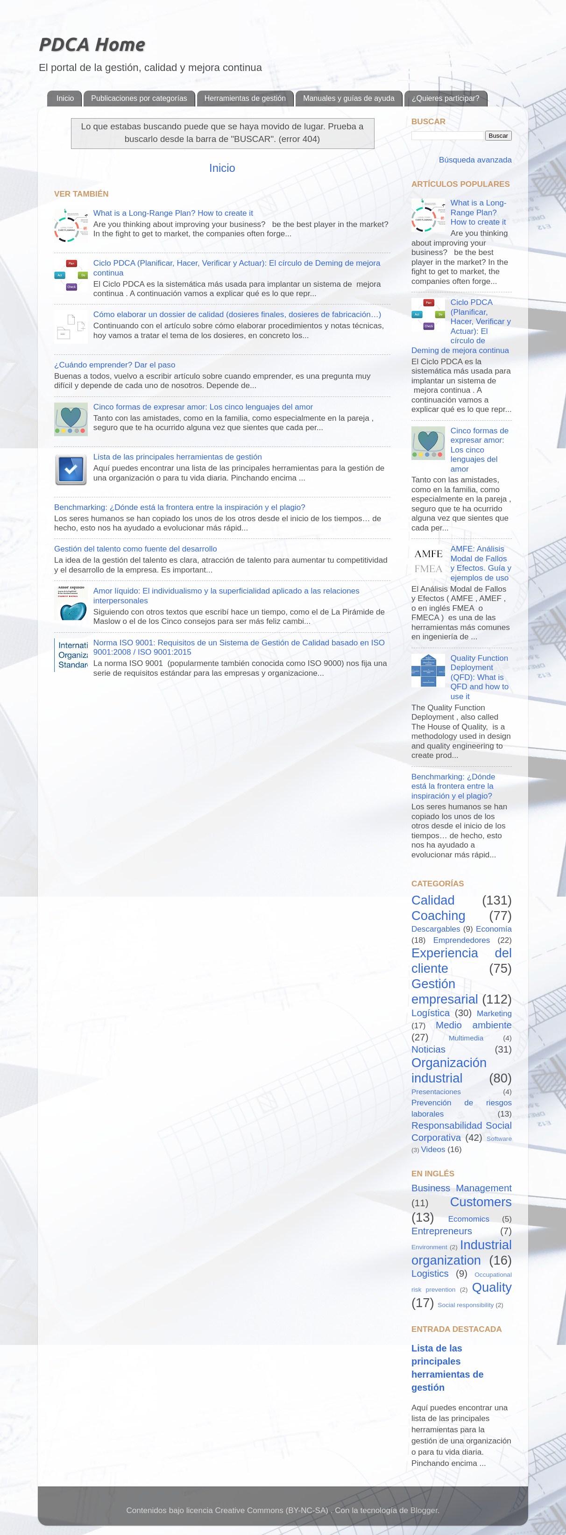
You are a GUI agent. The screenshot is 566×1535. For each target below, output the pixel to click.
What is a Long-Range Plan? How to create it (173, 213)
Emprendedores (461, 940)
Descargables (435, 929)
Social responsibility (466, 1305)
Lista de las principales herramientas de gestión (177, 457)
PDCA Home (91, 44)
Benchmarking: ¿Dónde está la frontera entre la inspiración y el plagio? (179, 507)
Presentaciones (436, 1092)
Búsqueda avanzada (474, 160)
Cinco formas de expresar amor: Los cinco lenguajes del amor (203, 407)
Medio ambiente (474, 1024)
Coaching (438, 915)
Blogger (424, 1510)
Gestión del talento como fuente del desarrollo (135, 549)
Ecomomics (468, 1219)
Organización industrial (449, 1070)
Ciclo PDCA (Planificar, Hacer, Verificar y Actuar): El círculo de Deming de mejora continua (461, 326)
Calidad (433, 900)
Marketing (494, 1013)
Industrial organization (461, 1252)
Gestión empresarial (444, 991)
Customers (481, 1202)
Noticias (428, 1049)
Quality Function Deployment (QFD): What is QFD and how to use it (480, 677)
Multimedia (466, 1038)
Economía (494, 929)
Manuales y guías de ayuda (349, 98)
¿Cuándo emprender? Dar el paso (114, 365)
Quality (492, 1287)
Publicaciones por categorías (139, 98)
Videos (433, 1149)
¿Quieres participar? (446, 98)
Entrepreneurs (441, 1230)
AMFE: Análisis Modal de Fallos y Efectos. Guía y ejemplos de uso (481, 563)
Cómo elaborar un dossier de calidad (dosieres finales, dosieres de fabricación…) (237, 314)
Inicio (65, 98)
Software (499, 1138)
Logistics (430, 1273)
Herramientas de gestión (245, 98)
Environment (429, 1247)
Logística (430, 1012)
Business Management (461, 1187)
